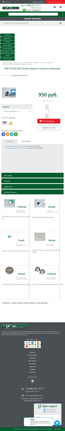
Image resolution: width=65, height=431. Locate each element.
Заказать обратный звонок (32, 391)
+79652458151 (36, 10)
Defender (7, 35)
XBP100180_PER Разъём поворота (43, 217)
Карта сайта (57, 429)
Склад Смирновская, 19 (11, 111)
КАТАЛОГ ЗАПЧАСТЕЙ (32, 18)
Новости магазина (50, 409)
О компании (32, 355)
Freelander (7, 45)
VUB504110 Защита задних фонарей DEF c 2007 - (48, 284)
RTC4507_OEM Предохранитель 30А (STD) (15, 251)
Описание (26, 141)
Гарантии (32, 186)
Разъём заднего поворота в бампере (17, 146)
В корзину (48, 121)
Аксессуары (7, 59)
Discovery (7, 38)
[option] (17, 93)
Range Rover (7, 49)
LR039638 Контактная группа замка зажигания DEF (17, 217)
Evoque (7, 42)
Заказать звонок (38, 2)
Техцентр (32, 358)
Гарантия (32, 366)
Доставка (32, 175)
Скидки (32, 369)
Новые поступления (51, 411)
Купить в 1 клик (48, 128)
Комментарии (32, 192)
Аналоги (9, 141)
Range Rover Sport (7, 52)
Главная (33, 352)
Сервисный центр (54, 2)
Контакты (32, 372)
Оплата (32, 181)
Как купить (32, 361)
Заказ (7, 55)
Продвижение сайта (39, 429)
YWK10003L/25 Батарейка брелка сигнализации (17, 284)
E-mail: (34, 395)
